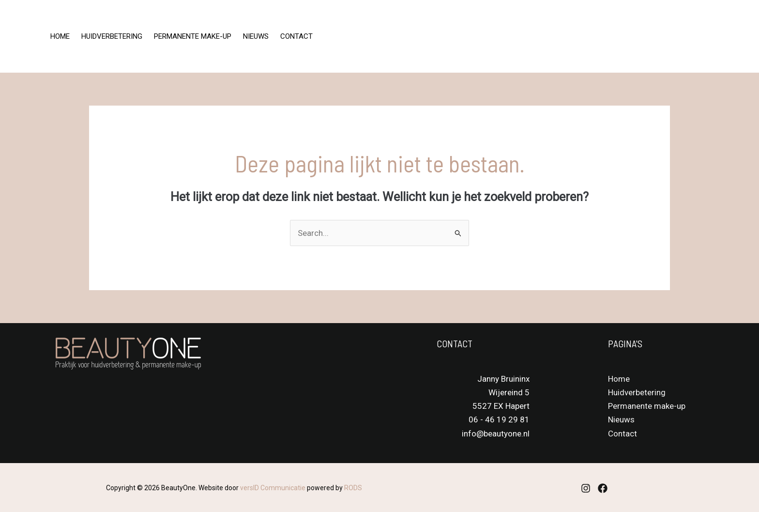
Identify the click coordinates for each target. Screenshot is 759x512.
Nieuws (256, 36)
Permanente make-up (192, 36)
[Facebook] (648, 37)
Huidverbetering (111, 36)
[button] (706, 37)
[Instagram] (626, 37)
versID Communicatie (272, 488)
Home (60, 36)
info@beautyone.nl (496, 433)
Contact (296, 36)
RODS (353, 488)
